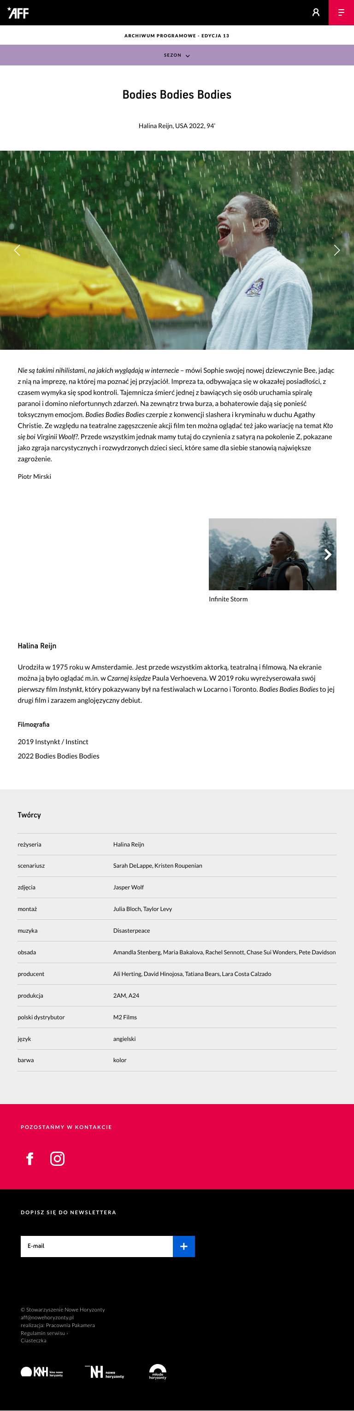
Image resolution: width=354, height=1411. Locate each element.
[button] (336, 250)
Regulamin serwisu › (44, 1333)
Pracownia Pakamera (70, 1326)
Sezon (173, 55)
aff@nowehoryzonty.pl (47, 1318)
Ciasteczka (34, 1341)
